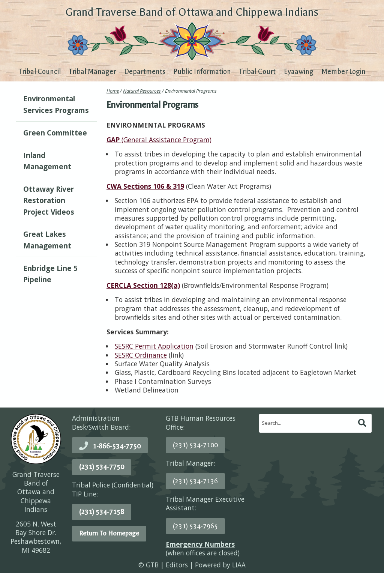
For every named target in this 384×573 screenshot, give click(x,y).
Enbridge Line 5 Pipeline (50, 273)
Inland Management (47, 160)
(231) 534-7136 (195, 481)
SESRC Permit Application (154, 345)
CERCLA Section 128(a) (143, 285)
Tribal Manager (92, 72)
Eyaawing (299, 72)
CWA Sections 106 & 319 (145, 186)
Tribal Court (257, 72)
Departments (144, 72)
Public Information (202, 72)
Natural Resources (142, 90)
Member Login (343, 72)
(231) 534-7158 (101, 512)
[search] (308, 422)
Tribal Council (39, 72)
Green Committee (55, 133)
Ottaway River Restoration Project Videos (48, 200)
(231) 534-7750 (101, 467)
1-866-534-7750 (117, 446)
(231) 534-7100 (195, 445)
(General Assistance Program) (159, 139)
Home (112, 90)
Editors (177, 564)
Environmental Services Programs (56, 104)
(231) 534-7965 (195, 526)
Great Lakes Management (47, 239)
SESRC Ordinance (141, 354)
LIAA (239, 564)
